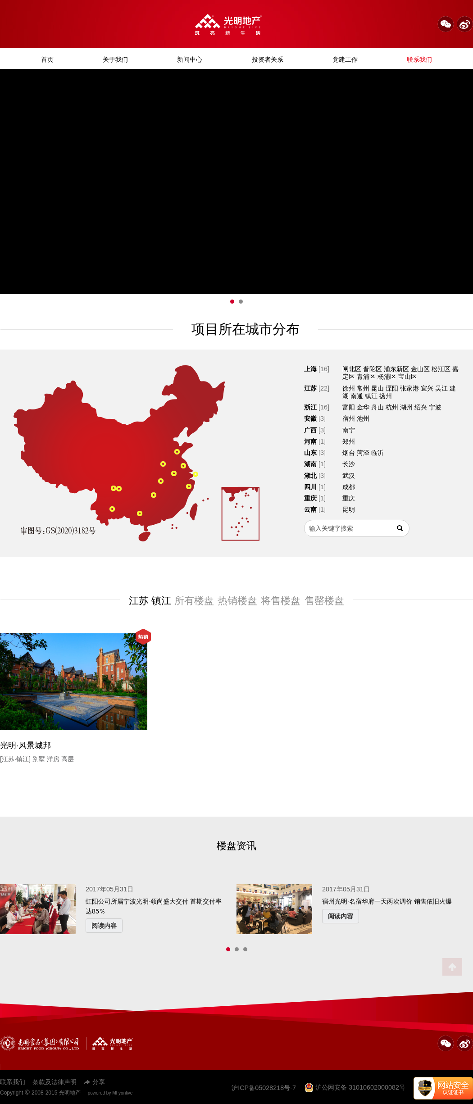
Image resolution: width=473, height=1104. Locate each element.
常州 (363, 388)
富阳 (348, 407)
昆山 (377, 388)
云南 (310, 509)
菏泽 (363, 452)
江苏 (310, 388)
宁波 (435, 407)
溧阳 (392, 388)
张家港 (409, 388)
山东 (310, 452)
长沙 (348, 464)
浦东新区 (396, 369)
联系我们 (419, 59)
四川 (310, 487)
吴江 (441, 388)
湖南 (310, 464)
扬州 (385, 396)
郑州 (348, 441)
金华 (363, 407)
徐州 (348, 388)
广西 (310, 430)
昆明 (348, 509)
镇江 (371, 396)
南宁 (348, 430)
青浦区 (366, 376)
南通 (356, 396)
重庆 (310, 498)
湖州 (406, 407)
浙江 (310, 407)
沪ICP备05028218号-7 (264, 1087)
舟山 (377, 407)
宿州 (348, 418)
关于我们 (115, 59)
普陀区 (372, 369)
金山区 (420, 369)
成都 (348, 487)
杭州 (392, 407)
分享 (94, 1082)
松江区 (441, 369)
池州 (363, 418)
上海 (310, 369)
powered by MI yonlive (110, 1092)
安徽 (310, 418)
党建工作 (345, 59)
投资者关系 (267, 59)
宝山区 (407, 376)
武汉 (348, 475)
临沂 (377, 452)
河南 (310, 441)
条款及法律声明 (54, 1082)
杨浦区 (386, 376)
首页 (47, 59)
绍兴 (420, 407)
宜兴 (427, 388)
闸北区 (351, 369)
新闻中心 (189, 59)
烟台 (348, 452)
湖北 (310, 475)
